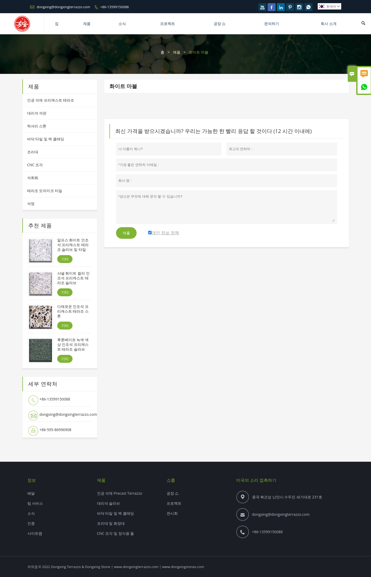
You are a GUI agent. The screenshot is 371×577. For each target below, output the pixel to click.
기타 (65, 258)
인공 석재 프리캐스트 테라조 (50, 100)
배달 (31, 493)
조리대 (32, 151)
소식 (122, 23)
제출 (126, 233)
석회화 (32, 177)
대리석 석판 (37, 113)
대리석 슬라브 (108, 503)
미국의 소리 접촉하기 (256, 480)
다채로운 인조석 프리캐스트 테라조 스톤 (73, 311)
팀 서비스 (35, 503)
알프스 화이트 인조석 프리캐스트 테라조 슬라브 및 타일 (73, 245)
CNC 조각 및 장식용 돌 (115, 533)
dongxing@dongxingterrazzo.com (63, 6)
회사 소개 (328, 23)
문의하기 (271, 23)
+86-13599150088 (114, 6)
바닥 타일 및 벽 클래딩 (45, 138)
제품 (86, 23)
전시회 (172, 513)
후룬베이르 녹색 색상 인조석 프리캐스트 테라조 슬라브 (73, 344)
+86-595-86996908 (55, 429)
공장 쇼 (220, 23)
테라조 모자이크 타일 (44, 190)
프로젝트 (167, 23)
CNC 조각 (35, 164)
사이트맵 (34, 533)
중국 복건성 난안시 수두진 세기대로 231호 (287, 496)
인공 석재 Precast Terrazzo (119, 493)
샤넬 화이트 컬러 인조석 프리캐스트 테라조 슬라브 (73, 278)
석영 (31, 203)
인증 (31, 523)
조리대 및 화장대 (111, 523)
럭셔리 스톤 (37, 125)
